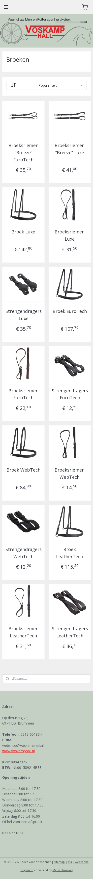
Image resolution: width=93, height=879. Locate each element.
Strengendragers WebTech (23, 552)
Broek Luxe (23, 232)
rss (70, 862)
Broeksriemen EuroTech (23, 394)
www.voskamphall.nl (18, 751)
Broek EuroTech (70, 311)
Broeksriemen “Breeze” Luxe (70, 148)
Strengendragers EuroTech (70, 394)
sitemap (59, 862)
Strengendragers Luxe (23, 314)
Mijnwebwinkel (63, 870)
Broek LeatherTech (69, 552)
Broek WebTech (23, 470)
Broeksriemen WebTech (70, 473)
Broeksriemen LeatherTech (23, 632)
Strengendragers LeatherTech (70, 632)
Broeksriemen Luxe (70, 235)
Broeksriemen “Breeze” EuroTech (23, 152)
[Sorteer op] (46, 85)
